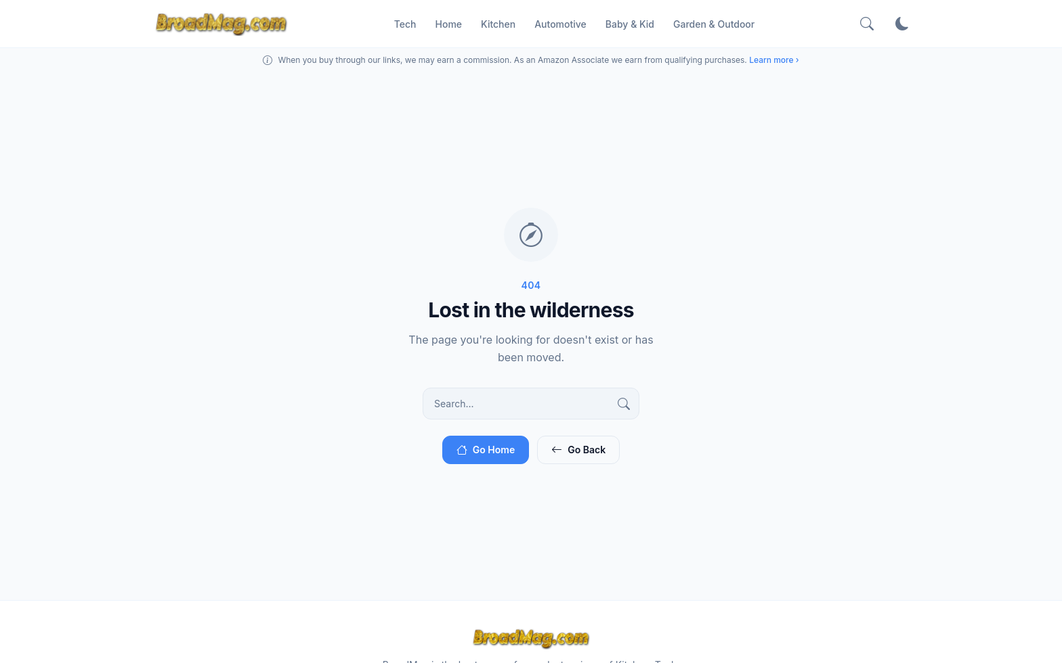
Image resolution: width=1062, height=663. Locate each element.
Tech (405, 24)
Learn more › (774, 61)
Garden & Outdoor (714, 24)
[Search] (866, 24)
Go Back (578, 451)
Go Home (485, 451)
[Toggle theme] (902, 24)
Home (449, 24)
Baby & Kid (630, 24)
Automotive (560, 24)
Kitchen (498, 24)
